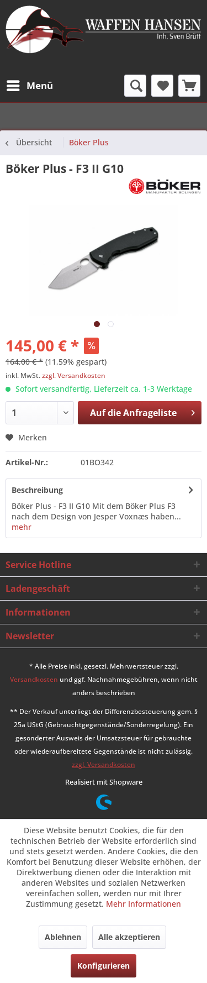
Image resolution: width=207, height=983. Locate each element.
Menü (30, 84)
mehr (21, 527)
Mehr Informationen (143, 903)
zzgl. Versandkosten (73, 375)
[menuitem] (29, 86)
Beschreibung (37, 490)
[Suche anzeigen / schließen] (135, 86)
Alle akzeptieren (129, 937)
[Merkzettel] (162, 86)
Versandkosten (34, 679)
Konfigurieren (103, 965)
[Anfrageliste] (189, 86)
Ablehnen (63, 937)
